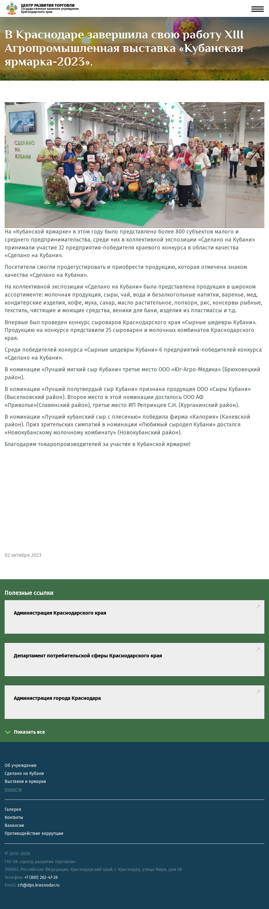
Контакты (14, 817)
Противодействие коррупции (34, 833)
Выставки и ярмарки (25, 781)
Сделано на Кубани (24, 773)
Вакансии (14, 825)
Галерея (13, 809)
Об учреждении (20, 765)
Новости (13, 789)
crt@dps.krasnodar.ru (39, 885)
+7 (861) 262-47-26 (41, 877)
